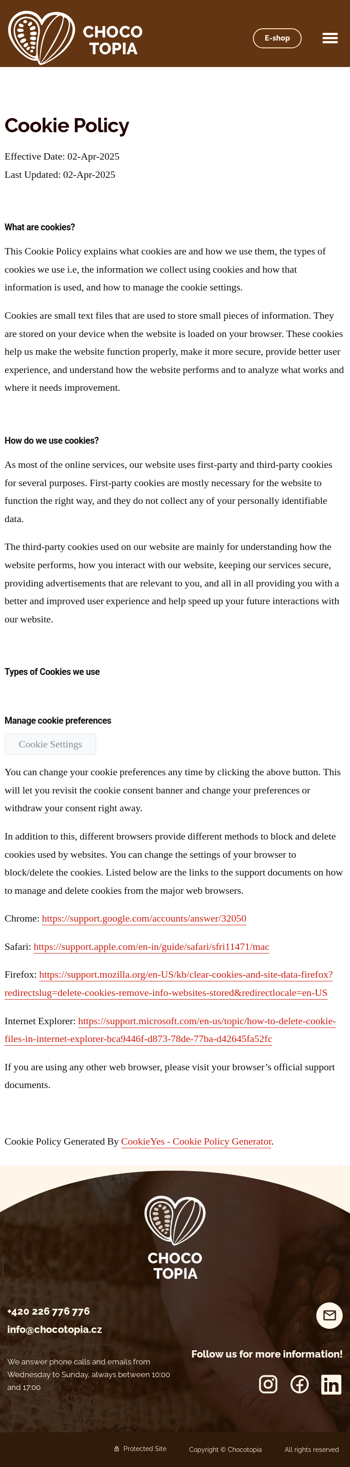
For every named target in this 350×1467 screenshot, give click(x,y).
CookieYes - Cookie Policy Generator (196, 1141)
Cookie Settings (50, 744)
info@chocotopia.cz (54, 1329)
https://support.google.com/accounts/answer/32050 (144, 918)
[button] (330, 38)
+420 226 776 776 (48, 1311)
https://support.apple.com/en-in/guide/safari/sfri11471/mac (151, 946)
